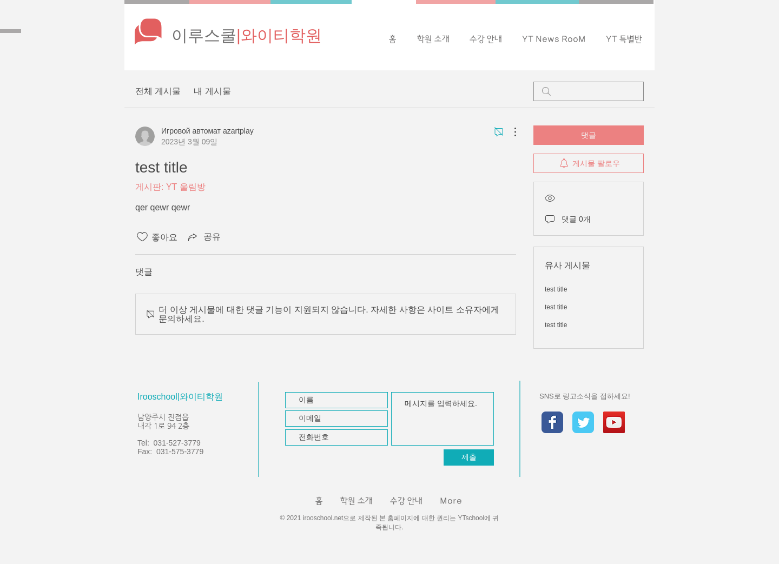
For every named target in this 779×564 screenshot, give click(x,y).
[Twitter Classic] (583, 422)
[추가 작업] (509, 131)
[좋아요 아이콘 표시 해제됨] (142, 236)
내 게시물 (212, 91)
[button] (554, 39)
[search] (588, 91)
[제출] (469, 457)
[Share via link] (203, 236)
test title (556, 289)
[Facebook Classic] (552, 422)
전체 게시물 (158, 91)
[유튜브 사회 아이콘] (614, 422)
